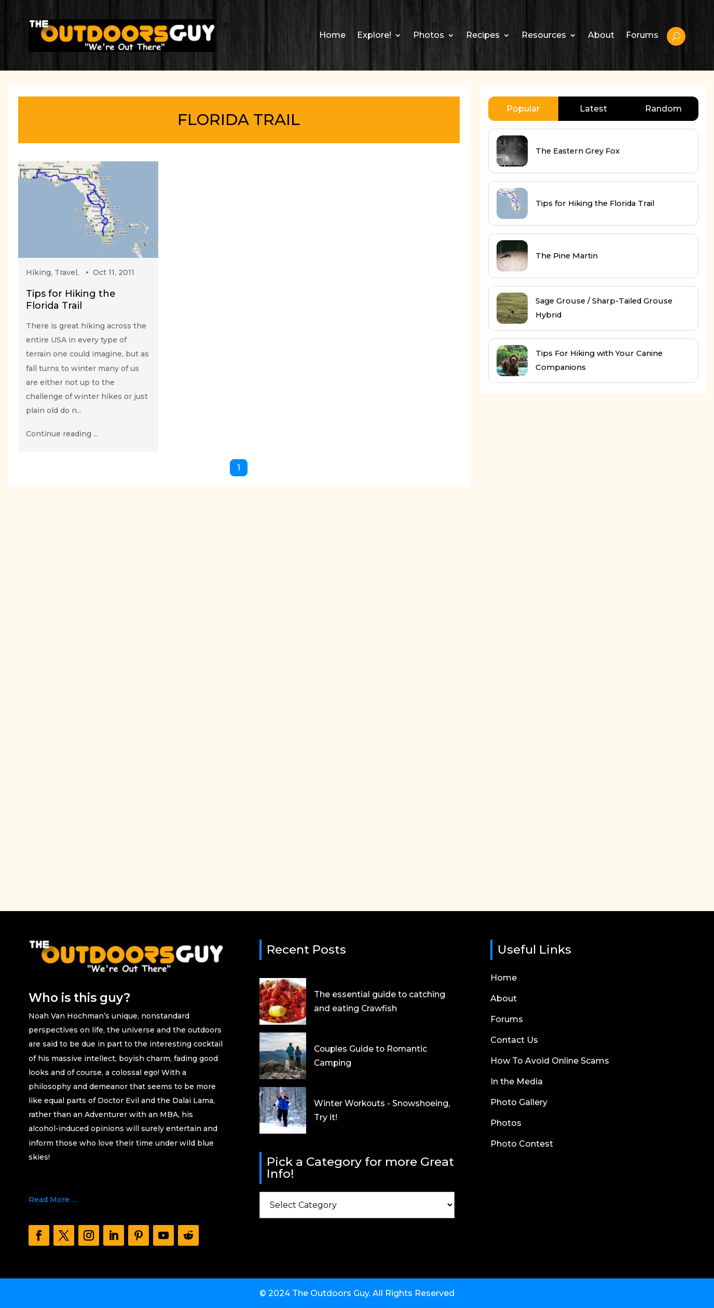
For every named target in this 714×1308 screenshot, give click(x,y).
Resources (543, 35)
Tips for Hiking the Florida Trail (71, 299)
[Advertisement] (558, 642)
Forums (642, 35)
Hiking (38, 272)
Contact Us (514, 1041)
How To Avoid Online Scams (549, 1061)
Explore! (374, 35)
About (601, 35)
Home (332, 35)
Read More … (53, 1199)
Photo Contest (521, 1144)
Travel (65, 272)
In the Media (516, 1082)
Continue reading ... (62, 433)
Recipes (483, 35)
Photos (428, 35)
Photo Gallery (518, 1103)
